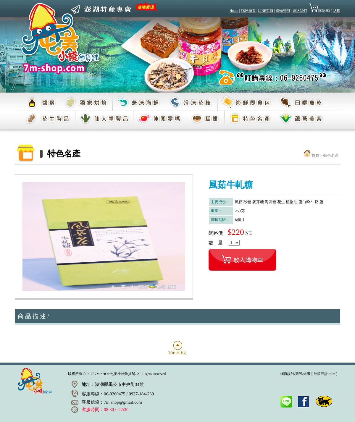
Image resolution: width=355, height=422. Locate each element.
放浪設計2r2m (324, 374)
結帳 (336, 11)
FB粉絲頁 (248, 11)
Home (234, 11)
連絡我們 (300, 11)
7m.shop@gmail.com (123, 402)
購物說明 (283, 11)
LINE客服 (265, 11)
